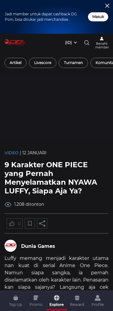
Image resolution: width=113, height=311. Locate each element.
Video (12, 153)
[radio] (15, 63)
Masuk (98, 16)
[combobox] (71, 42)
